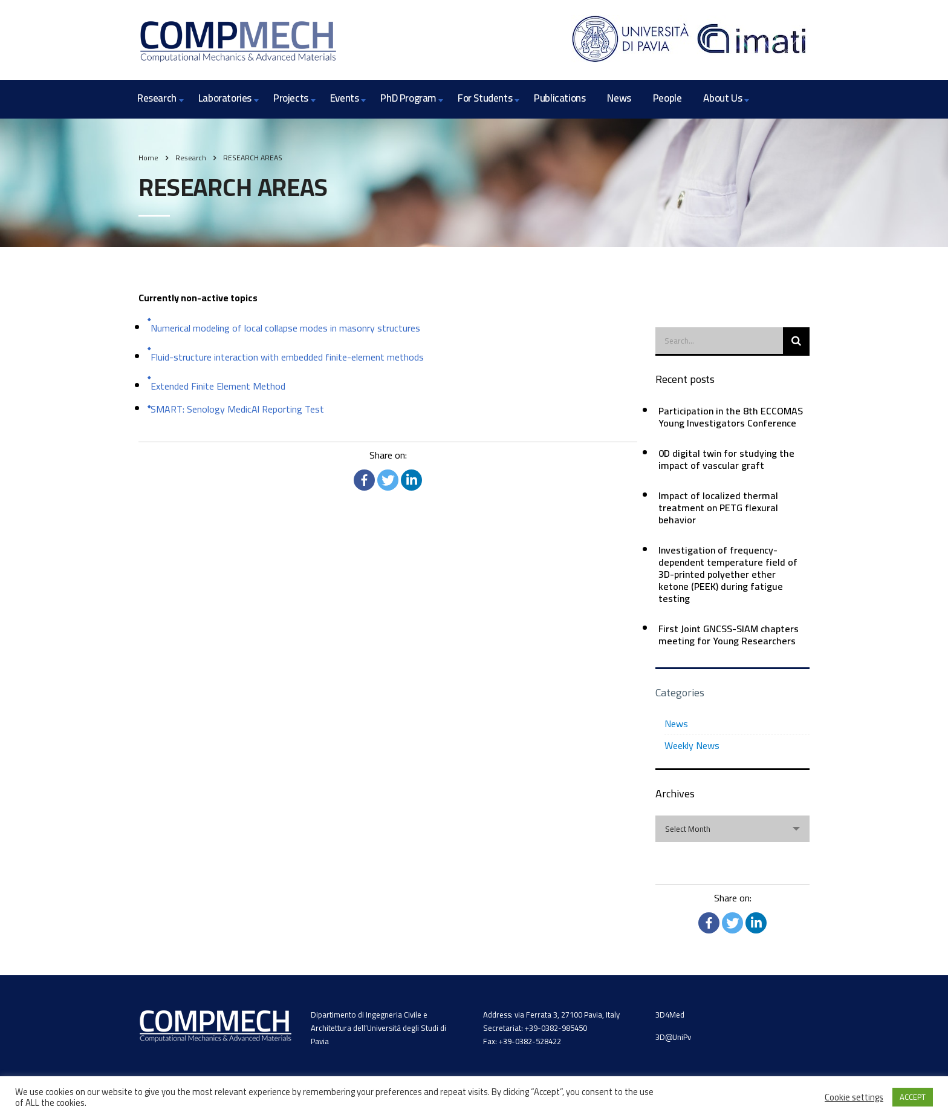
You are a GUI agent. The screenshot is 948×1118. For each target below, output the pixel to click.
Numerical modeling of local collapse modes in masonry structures (285, 328)
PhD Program (408, 98)
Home (148, 158)
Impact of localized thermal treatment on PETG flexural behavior (718, 507)
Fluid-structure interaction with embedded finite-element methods (287, 357)
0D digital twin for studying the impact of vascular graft (726, 459)
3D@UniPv (673, 1037)
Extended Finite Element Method (218, 386)
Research (157, 98)
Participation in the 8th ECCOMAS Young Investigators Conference (730, 417)
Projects (290, 98)
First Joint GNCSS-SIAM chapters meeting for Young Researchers (728, 635)
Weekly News (691, 745)
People (667, 98)
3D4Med (669, 1014)
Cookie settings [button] (854, 1097)
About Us (722, 98)
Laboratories (225, 98)
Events (344, 98)
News (619, 98)
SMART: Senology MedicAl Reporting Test (237, 409)
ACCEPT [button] (913, 1097)
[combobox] (732, 829)
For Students (485, 98)
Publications (559, 98)
